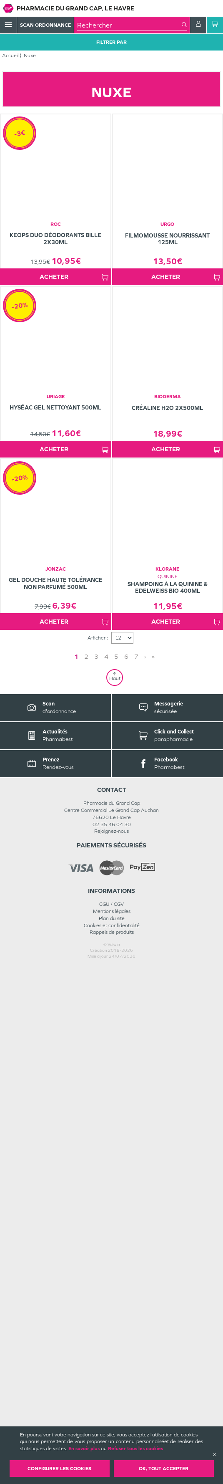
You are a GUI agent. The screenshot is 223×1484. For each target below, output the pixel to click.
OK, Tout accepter (163, 1468)
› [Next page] (145, 1173)
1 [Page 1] (76, 1173)
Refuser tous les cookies (135, 1448)
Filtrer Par (111, 42)
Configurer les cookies (59, 1468)
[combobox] (129, 25)
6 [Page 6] (126, 1173)
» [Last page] (153, 1173)
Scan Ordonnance (45, 25)
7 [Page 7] (136, 1173)
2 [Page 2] (86, 1173)
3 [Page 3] (96, 1173)
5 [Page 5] (116, 1173)
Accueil (10, 55)
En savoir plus (84, 1448)
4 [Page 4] (106, 1173)
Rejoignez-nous (111, 1348)
